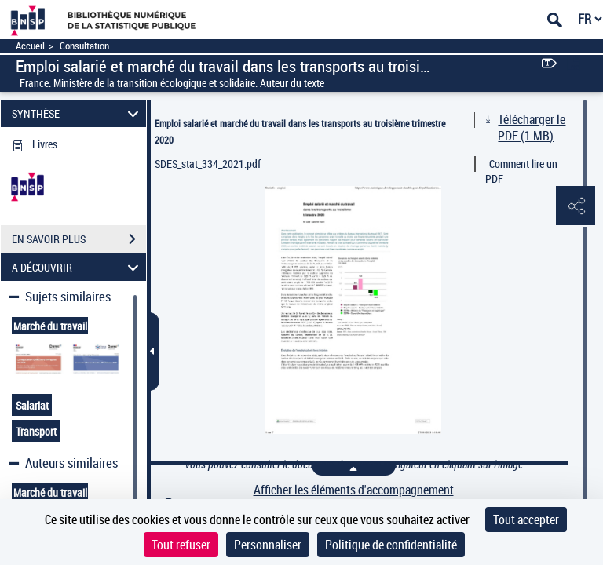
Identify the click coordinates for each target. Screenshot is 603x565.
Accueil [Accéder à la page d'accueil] (30, 46)
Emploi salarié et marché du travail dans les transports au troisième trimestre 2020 (300, 131)
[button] (575, 206)
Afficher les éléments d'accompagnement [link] (354, 490)
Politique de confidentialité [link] (391, 544)
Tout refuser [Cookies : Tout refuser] (181, 544)
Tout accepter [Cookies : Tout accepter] (526, 519)
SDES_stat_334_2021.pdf (208, 163)
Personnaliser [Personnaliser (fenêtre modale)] (268, 544)
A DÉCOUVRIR (78, 267)
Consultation (84, 46)
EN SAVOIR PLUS (79, 239)
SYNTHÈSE (78, 113)
